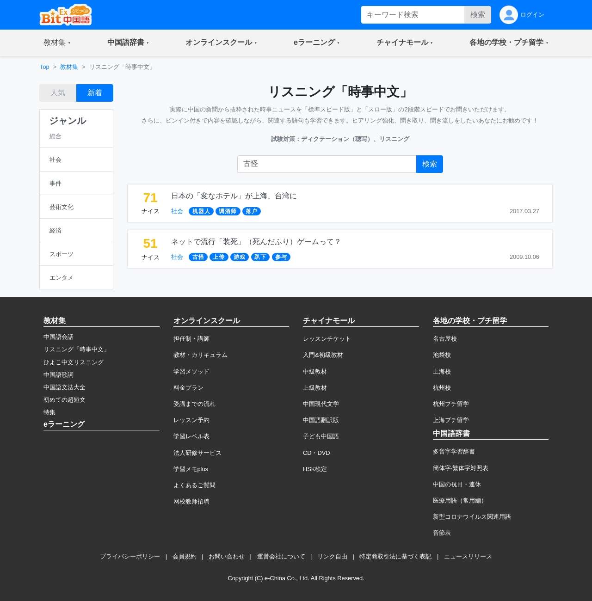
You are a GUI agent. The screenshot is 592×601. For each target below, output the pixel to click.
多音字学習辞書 (454, 451)
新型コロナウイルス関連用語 (472, 516)
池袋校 (442, 354)
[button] (57, 43)
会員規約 (185, 556)
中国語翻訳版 (321, 420)
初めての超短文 (64, 399)
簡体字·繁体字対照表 (461, 468)
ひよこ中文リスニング (73, 362)
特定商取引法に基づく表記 (395, 556)
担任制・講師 (191, 338)
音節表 (442, 532)
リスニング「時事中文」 (76, 349)
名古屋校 (445, 338)
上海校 (442, 371)
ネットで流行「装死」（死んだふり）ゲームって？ (256, 241)
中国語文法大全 (64, 387)
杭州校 (442, 387)
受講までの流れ (194, 403)
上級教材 (315, 387)
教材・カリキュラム (200, 354)
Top (44, 66)
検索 (477, 14)
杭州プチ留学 (451, 403)
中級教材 (315, 371)
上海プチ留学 (451, 420)
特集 (49, 412)
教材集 (69, 66)
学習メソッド (191, 371)
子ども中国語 (321, 436)
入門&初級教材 (323, 354)
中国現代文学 (321, 403)
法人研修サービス (197, 452)
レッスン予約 (191, 420)
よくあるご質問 (194, 485)
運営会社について (281, 556)
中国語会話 (58, 336)
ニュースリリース (468, 556)
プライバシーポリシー (130, 556)
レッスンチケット (327, 338)
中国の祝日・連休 (457, 484)
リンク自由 (332, 556)
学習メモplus (190, 469)
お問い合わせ (227, 556)
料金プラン (188, 387)
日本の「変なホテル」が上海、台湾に (234, 196)
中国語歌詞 (58, 374)
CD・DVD (316, 452)
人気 (57, 93)
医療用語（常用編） (460, 500)
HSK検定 (315, 469)
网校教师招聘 (191, 501)
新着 (94, 93)
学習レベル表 (191, 436)
